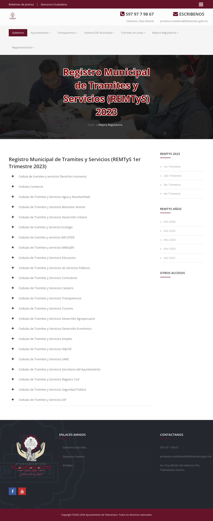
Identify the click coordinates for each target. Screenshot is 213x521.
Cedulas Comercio (31, 187)
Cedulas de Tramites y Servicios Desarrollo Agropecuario (57, 319)
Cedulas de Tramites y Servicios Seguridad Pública (52, 389)
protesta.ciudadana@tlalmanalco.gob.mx (184, 21)
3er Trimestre (172, 184)
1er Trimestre (172, 166)
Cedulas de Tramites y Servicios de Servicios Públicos (54, 268)
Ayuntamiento (41, 33)
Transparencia (67, 33)
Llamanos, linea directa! (140, 21)
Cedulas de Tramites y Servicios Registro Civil (49, 379)
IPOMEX (68, 465)
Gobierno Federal (74, 456)
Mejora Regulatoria (165, 33)
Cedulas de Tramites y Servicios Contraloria (48, 278)
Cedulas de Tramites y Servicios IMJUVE (45, 349)
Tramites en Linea (133, 33)
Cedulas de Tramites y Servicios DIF (42, 400)
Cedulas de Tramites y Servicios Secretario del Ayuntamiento (59, 369)
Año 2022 (170, 258)
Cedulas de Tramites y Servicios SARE (44, 359)
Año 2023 (170, 249)
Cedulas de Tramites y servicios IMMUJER (46, 247)
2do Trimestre (172, 176)
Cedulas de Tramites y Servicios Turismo (46, 308)
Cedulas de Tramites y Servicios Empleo (45, 339)
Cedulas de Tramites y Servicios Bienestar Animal (52, 207)
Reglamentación (23, 47)
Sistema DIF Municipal (99, 33)
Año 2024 (170, 240)
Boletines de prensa (21, 4)
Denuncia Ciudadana (54, 4)
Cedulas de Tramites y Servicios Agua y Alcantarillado (54, 197)
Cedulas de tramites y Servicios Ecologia (46, 227)
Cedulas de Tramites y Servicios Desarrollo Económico (55, 329)
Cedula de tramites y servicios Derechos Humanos (53, 176)
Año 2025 (170, 231)
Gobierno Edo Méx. (75, 447)
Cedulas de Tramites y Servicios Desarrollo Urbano (53, 217)
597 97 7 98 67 (169, 447)
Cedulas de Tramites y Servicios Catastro (46, 288)
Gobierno (18, 33)
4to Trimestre (172, 193)
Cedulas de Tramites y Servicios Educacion (47, 258)
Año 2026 (170, 221)
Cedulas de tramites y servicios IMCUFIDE (47, 237)
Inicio (91, 125)
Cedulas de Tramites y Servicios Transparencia (50, 298)
